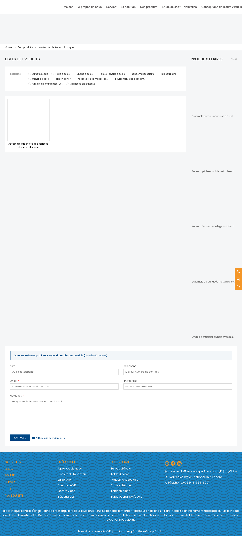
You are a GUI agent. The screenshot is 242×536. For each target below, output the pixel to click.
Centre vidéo (66, 491)
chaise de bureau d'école (129, 515)
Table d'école (120, 474)
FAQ (8, 489)
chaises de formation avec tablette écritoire (179, 515)
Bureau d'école (121, 468)
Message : (16, 396)
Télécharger (66, 497)
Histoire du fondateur (72, 474)
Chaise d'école (121, 485)
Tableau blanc (120, 491)
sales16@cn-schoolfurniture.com (199, 477)
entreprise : (130, 381)
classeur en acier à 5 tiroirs (152, 511)
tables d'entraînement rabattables (196, 511)
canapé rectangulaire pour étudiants (68, 511)
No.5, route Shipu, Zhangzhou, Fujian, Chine (208, 471)
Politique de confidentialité (50, 438)
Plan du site (14, 495)
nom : (13, 366)
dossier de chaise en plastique (56, 47)
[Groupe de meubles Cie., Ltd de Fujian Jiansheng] (33, 7)
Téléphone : (130, 366)
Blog (9, 469)
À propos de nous (70, 468)
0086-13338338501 (196, 482)
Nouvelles (13, 462)
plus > (234, 59)
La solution (65, 480)
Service (11, 482)
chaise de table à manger (114, 511)
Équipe (10, 475)
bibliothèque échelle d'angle (22, 511)
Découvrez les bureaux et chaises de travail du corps (74, 515)
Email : (14, 381)
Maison (9, 47)
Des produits (25, 47)
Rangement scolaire (124, 480)
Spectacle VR (67, 485)
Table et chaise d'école (126, 497)
